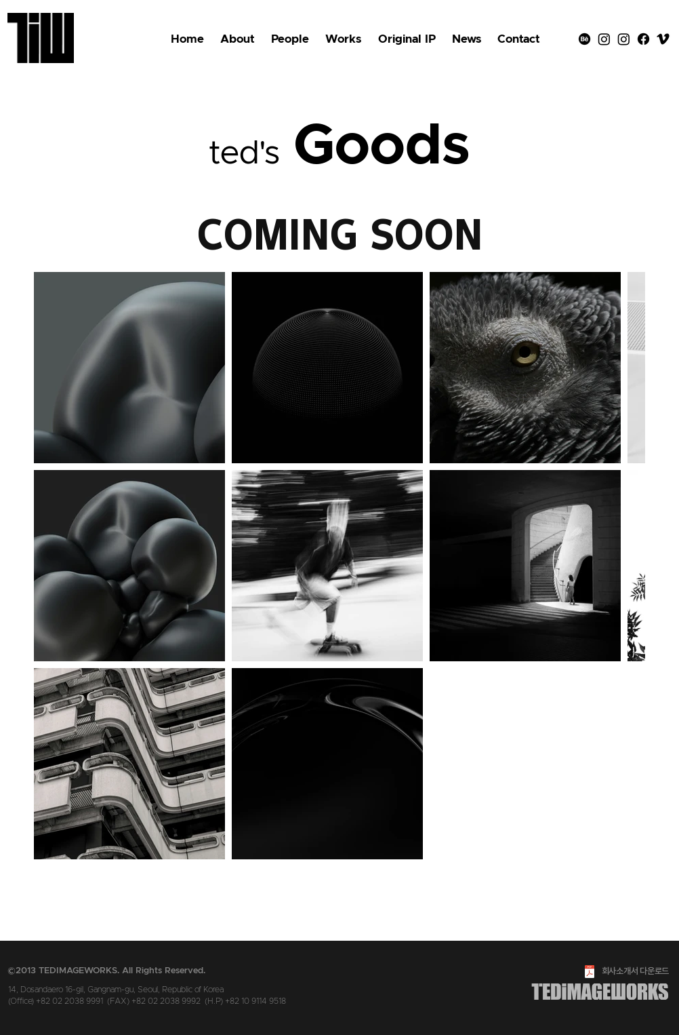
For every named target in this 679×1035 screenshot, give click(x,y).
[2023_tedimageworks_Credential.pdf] (589, 973)
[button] (407, 40)
